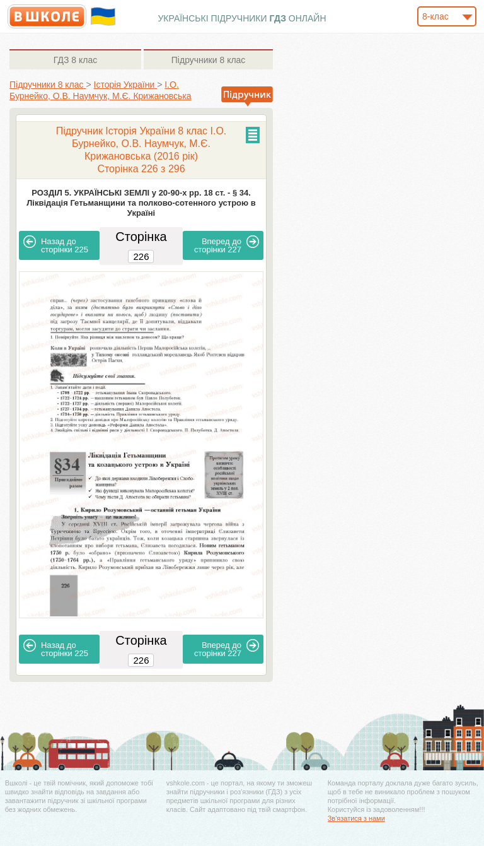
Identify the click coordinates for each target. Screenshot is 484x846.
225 (55, 244)
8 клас (75, 60)
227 (226, 244)
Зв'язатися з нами (356, 818)
